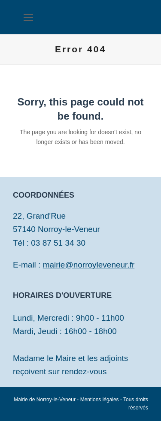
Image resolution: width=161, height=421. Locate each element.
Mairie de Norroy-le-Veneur (45, 400)
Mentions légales (99, 400)
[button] (28, 17)
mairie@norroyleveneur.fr (89, 264)
